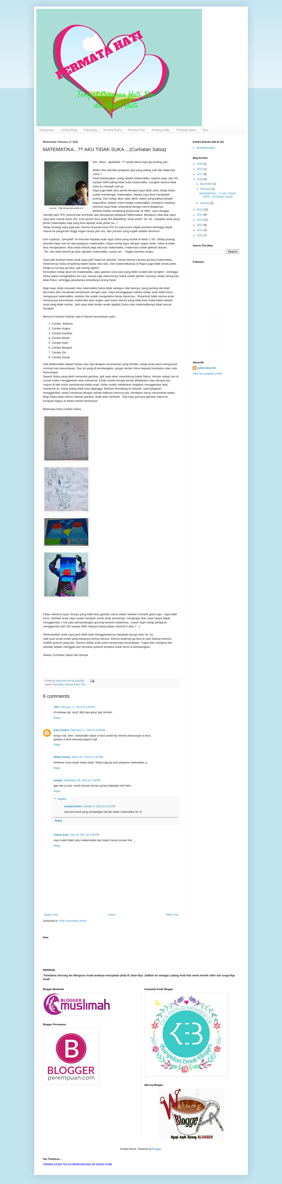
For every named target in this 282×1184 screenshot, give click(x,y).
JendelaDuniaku (205, 147)
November (206, 183)
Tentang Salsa (186, 130)
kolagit (58, 780)
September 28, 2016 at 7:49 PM (81, 780)
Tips (205, 130)
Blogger (156, 1149)
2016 (200, 179)
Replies (62, 799)
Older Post (172, 914)
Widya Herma (62, 757)
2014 (200, 214)
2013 (200, 219)
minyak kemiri (73, 806)
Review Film (136, 130)
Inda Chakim (61, 730)
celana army (61, 834)
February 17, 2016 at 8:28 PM (87, 730)
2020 (200, 163)
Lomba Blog (69, 130)
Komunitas (46, 130)
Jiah (56, 707)
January (205, 203)
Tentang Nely (161, 130)
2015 (200, 209)
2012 (200, 225)
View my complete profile (207, 373)
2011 (200, 230)
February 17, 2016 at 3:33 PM (77, 707)
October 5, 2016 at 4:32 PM (99, 806)
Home (111, 914)
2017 (200, 174)
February (205, 188)
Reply (57, 717)
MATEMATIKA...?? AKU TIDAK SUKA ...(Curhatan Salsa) (217, 195)
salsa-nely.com (206, 367)
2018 (200, 169)
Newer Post (51, 914)
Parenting (90, 130)
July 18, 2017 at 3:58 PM (84, 834)
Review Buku (113, 130)
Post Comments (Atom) (73, 920)
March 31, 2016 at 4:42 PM (87, 757)
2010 (200, 235)
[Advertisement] (206, 316)
